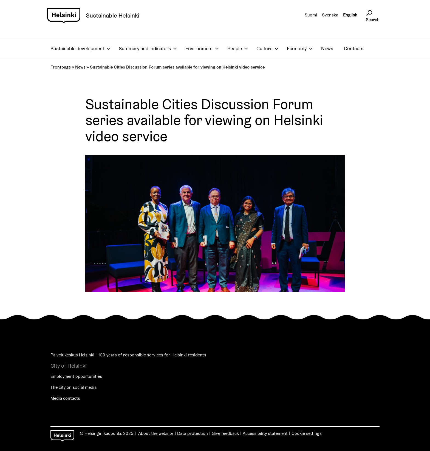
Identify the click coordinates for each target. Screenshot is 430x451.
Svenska (330, 15)
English (350, 15)
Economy (297, 48)
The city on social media (73, 387)
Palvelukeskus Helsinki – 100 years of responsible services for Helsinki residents (128, 355)
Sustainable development (77, 48)
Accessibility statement (265, 433)
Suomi (311, 15)
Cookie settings (307, 433)
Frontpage (60, 67)
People (234, 48)
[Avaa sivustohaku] (369, 13)
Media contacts (65, 398)
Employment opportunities (76, 376)
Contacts (353, 48)
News (327, 48)
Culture (264, 48)
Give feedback (225, 433)
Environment (199, 48)
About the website (155, 433)
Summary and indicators (145, 48)
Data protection (192, 433)
